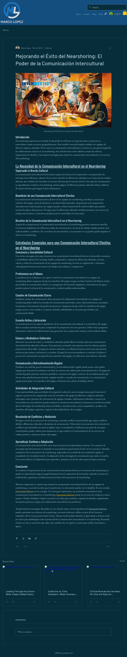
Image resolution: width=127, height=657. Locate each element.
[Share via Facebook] (17, 538)
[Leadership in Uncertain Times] (21, 576)
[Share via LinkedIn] (29, 538)
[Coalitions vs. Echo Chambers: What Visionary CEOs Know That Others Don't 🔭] (63, 576)
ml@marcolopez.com (64, 653)
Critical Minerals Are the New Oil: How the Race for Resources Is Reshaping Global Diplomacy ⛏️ (105, 593)
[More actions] (109, 47)
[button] (125, 12)
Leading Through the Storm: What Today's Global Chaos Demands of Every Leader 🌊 (21, 593)
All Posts (6, 30)
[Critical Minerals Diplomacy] (105, 576)
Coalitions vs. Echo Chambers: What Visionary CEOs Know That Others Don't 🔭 (63, 593)
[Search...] (107, 7)
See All (122, 561)
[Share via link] (36, 538)
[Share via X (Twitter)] (23, 538)
